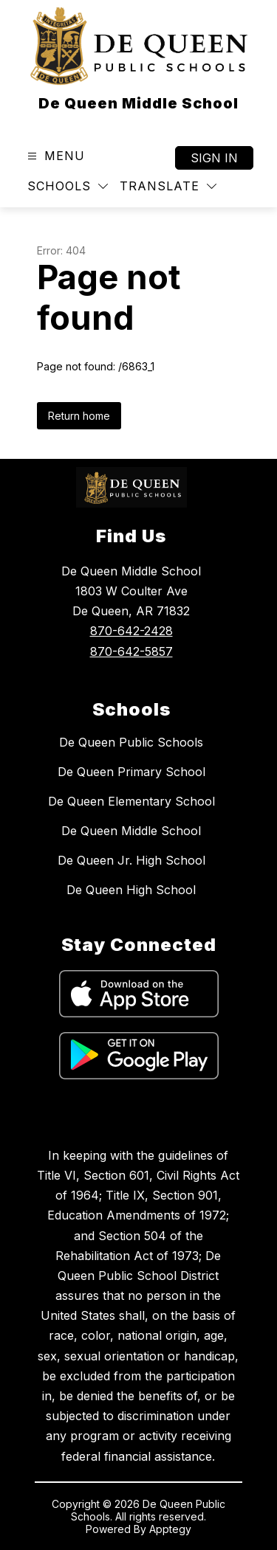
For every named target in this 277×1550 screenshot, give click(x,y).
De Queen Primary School (131, 771)
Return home (79, 415)
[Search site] (244, 187)
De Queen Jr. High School (131, 860)
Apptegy (170, 1529)
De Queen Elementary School (131, 801)
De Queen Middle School (131, 830)
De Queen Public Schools (131, 742)
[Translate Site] (168, 186)
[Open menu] (54, 156)
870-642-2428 (131, 630)
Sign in (214, 157)
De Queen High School (131, 889)
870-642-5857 (131, 651)
